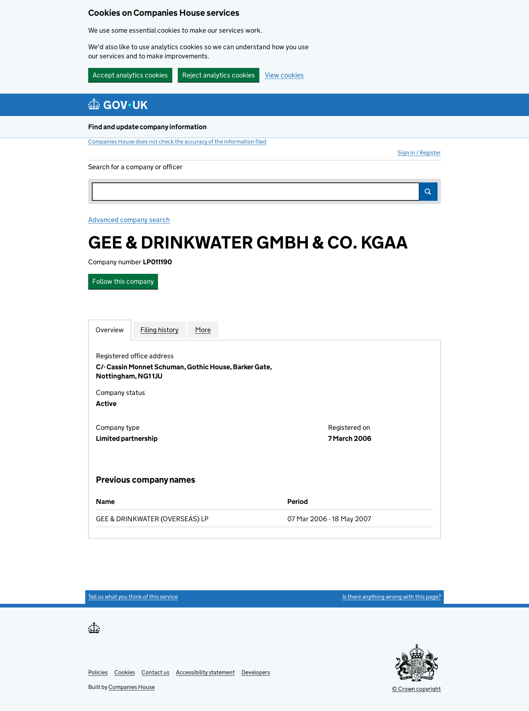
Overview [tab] (110, 329)
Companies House (131, 686)
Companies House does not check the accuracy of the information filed (177, 141)
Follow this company (123, 281)
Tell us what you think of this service (133, 596)
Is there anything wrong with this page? (391, 596)
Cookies (124, 672)
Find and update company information (147, 127)
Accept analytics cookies (130, 75)
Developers (255, 672)
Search (428, 191)
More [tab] (203, 329)
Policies (98, 672)
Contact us (155, 672)
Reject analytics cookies (218, 75)
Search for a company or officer (135, 167)
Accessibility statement (205, 672)
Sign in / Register (419, 152)
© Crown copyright (416, 688)
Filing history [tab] (159, 329)
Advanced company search (129, 219)
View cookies (284, 75)
